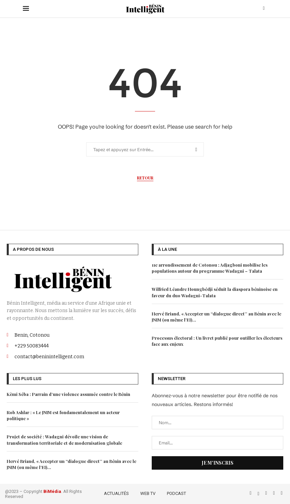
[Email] (282, 493)
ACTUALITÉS (116, 493)
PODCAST (176, 493)
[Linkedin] (275, 493)
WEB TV (147, 493)
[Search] (263, 9)
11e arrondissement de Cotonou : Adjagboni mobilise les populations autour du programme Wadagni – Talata (209, 268)
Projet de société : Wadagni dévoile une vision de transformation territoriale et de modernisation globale (64, 439)
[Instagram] (267, 493)
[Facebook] (251, 493)
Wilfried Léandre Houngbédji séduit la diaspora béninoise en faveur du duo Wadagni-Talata (215, 292)
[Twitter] (259, 493)
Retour (145, 177)
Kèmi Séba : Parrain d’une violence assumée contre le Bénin (68, 394)
